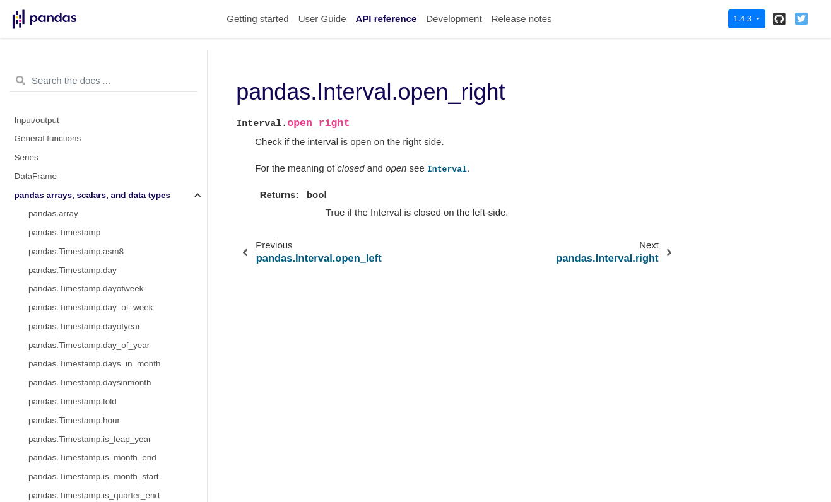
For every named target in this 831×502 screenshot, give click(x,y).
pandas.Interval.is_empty (75, 67)
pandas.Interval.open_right (83, 161)
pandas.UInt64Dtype (67, 404)
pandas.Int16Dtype (64, 292)
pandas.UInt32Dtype (67, 386)
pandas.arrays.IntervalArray (80, 217)
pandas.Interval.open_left (76, 142)
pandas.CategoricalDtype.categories (97, 442)
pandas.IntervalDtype (68, 236)
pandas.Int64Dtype (64, 329)
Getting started (257, 18)
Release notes (522, 18)
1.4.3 (743, 18)
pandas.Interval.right (66, 198)
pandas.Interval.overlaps (74, 179)
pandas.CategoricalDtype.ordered (92, 461)
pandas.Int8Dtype (61, 273)
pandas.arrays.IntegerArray (80, 254)
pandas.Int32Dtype (64, 311)
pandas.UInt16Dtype (67, 367)
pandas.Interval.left (64, 85)
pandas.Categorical (65, 480)
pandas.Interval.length (70, 104)
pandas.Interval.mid (65, 123)
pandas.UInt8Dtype (65, 348)
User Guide (322, 18)
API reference (386, 18)
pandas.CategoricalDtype (76, 423)
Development (453, 18)
